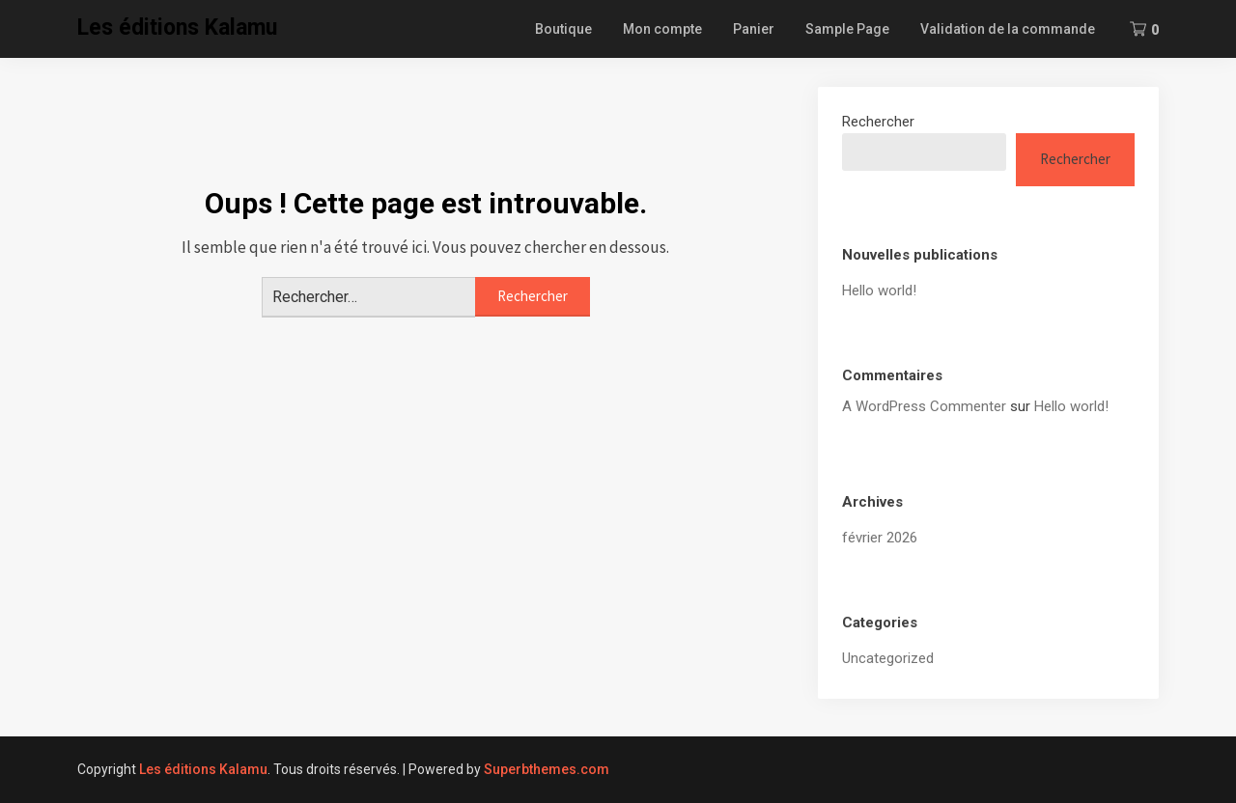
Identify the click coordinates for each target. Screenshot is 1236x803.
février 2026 (879, 537)
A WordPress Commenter (924, 406)
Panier (753, 29)
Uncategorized (888, 658)
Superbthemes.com (546, 769)
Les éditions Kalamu (177, 27)
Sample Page (847, 29)
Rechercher (878, 121)
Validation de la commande (1007, 29)
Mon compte (662, 29)
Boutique (563, 29)
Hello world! (879, 290)
